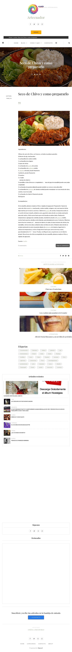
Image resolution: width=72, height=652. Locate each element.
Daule (32, 367)
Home (10, 37)
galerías (52, 350)
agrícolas (22, 360)
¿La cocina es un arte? (18, 432)
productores (23, 364)
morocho (49, 367)
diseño (58, 364)
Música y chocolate (17, 417)
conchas (59, 367)
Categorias (31, 643)
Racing (58, 354)
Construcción (24, 350)
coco (31, 357)
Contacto (48, 43)
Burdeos (35, 350)
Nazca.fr (40, 648)
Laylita (25, 241)
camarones (33, 360)
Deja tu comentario (63, 245)
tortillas (22, 357)
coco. (50, 364)
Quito (49, 354)
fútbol (43, 350)
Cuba (38, 357)
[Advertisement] (36, 485)
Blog (23, 43)
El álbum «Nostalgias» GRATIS (13, 396)
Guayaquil (23, 367)
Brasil (34, 354)
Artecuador (36, 17)
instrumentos (24, 354)
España (47, 357)
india (41, 354)
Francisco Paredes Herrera (20, 440)
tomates (41, 364)
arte (33, 364)
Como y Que (35, 43)
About (50, 643)
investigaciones (53, 360)
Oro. (64, 357)
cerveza (56, 357)
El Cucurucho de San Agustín (20, 425)
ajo (60, 350)
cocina (15, 37)
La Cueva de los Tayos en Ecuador (21, 401)
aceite (40, 367)
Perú (42, 360)
